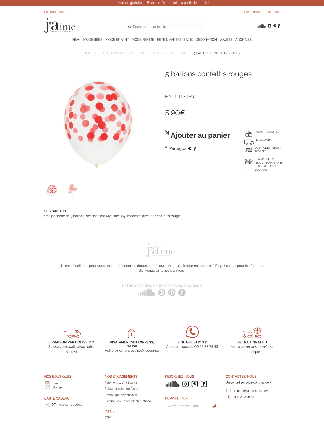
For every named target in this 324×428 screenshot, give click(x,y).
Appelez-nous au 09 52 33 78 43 (192, 346)
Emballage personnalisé (121, 395)
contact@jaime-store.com (251, 390)
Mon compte (253, 12)
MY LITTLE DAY (180, 96)
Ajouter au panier (199, 135)
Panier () (272, 12)
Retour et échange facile (121, 388)
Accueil (90, 53)
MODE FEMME (143, 40)
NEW (76, 40)
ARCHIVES (243, 40)
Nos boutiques (57, 377)
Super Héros (178, 53)
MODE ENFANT (117, 40)
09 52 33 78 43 (244, 397)
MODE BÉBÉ (92, 40)
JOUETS (226, 40)
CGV (108, 417)
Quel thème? (151, 53)
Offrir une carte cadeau (67, 404)
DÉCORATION (206, 40)
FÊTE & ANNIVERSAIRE (175, 40)
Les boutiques (54, 12)
